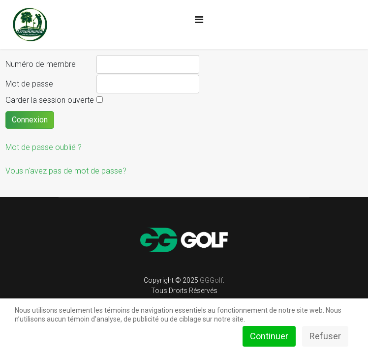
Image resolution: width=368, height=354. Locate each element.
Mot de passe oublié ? (43, 147)
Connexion (30, 119)
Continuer (269, 336)
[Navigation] (199, 19)
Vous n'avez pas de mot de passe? (65, 171)
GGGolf (211, 280)
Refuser (325, 336)
